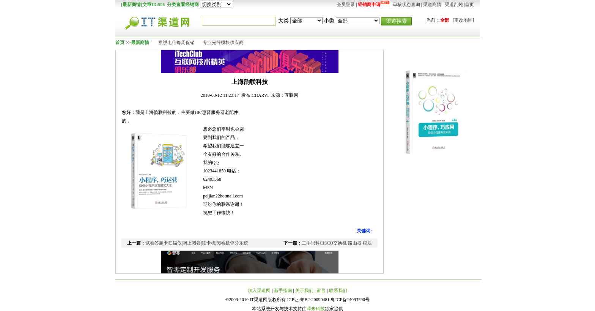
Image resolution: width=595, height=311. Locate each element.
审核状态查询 (406, 4)
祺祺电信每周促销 (176, 42)
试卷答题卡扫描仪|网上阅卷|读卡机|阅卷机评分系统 (196, 243)
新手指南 (283, 290)
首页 (469, 4)
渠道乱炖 (454, 4)
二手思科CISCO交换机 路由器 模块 (337, 243)
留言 (321, 290)
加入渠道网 (259, 290)
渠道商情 (432, 4)
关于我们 (304, 290)
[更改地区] (463, 20)
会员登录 (346, 4)
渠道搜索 (396, 21)
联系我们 (338, 290)
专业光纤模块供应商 (223, 42)
